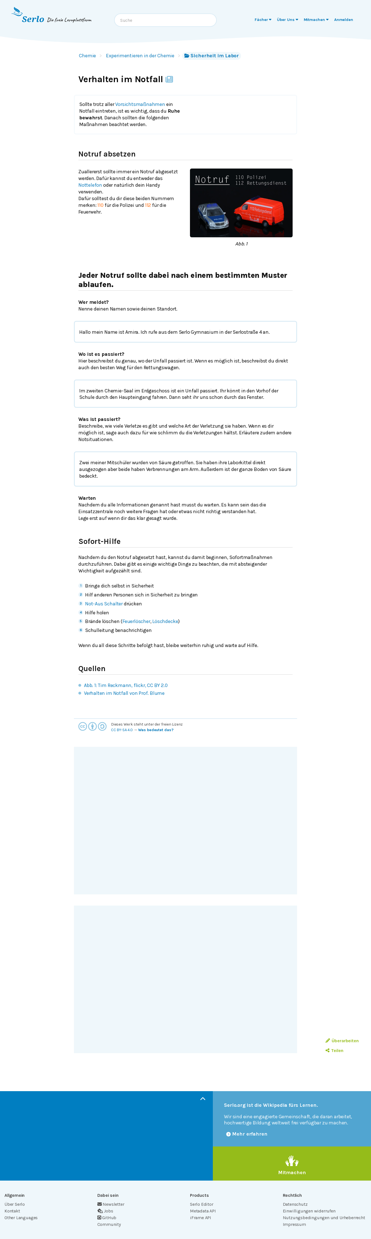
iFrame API (200, 1217)
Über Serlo (14, 1204)
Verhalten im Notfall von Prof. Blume (124, 693)
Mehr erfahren (247, 1134)
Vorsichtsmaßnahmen (140, 104)
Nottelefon (90, 185)
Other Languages (21, 1217)
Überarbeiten (342, 1040)
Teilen (334, 1050)
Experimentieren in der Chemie (140, 56)
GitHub (107, 1217)
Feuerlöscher (136, 621)
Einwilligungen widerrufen (309, 1211)
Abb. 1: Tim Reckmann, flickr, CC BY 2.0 (126, 685)
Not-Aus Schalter (104, 604)
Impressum (294, 1224)
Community (109, 1224)
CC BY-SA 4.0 (122, 730)
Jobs (105, 1211)
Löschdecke (165, 621)
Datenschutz (295, 1204)
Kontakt (12, 1211)
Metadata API (203, 1211)
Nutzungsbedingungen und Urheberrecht (324, 1217)
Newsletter (110, 1204)
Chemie (87, 56)
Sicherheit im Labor (211, 56)
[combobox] (165, 20)
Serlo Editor (201, 1204)
